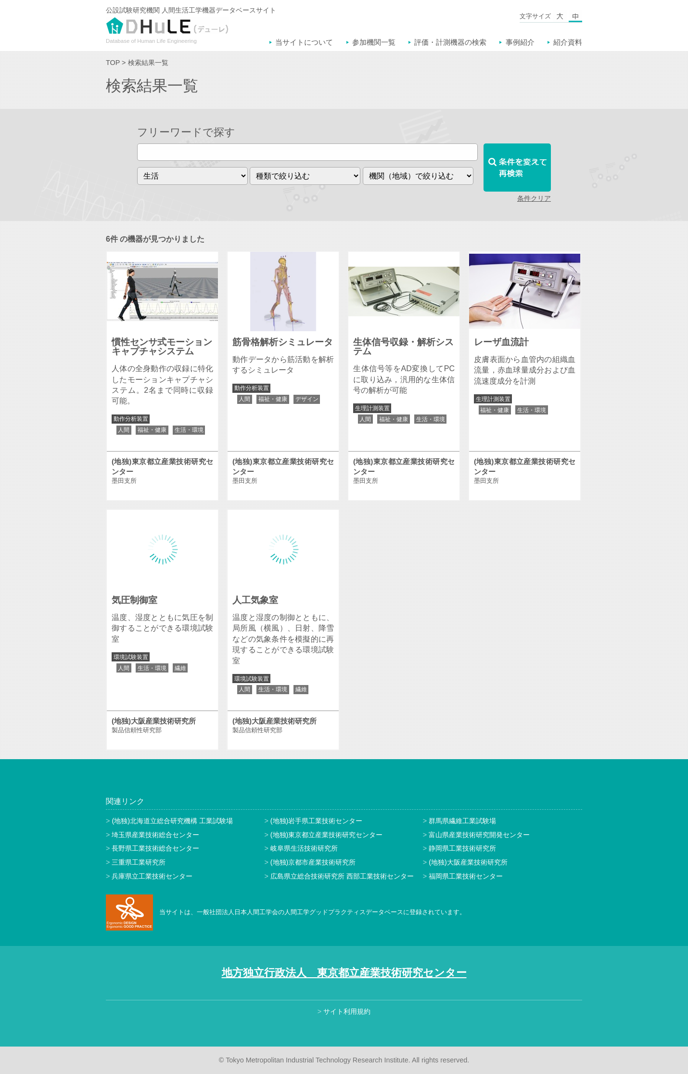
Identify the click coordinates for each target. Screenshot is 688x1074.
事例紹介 (520, 42)
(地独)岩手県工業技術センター (316, 821)
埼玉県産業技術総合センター (155, 835)
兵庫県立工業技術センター (152, 876)
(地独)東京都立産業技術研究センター (326, 835)
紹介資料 (567, 42)
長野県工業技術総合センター (155, 848)
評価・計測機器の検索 (450, 42)
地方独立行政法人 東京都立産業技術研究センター (344, 973)
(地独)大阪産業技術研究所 (468, 862)
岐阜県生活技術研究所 (304, 848)
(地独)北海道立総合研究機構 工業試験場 (172, 821)
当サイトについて (304, 42)
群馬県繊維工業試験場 (462, 821)
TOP (113, 62)
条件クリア (534, 198)
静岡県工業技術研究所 (462, 848)
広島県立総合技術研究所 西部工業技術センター (342, 876)
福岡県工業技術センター (466, 876)
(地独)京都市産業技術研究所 (313, 862)
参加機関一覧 (373, 42)
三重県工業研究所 (139, 862)
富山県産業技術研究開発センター (479, 835)
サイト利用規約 (346, 1011)
